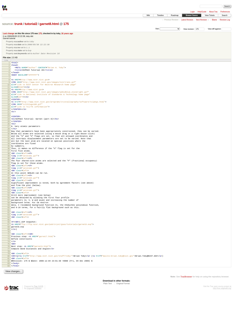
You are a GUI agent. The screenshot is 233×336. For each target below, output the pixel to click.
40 (9, 180)
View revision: (188, 29)
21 (9, 123)
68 (9, 262)
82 (9, 302)
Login (192, 12)
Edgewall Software (34, 331)
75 (9, 282)
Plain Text (107, 326)
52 (9, 215)
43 (9, 189)
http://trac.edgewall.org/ (222, 331)
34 (9, 162)
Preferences (225, 12)
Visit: (157, 29)
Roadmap (174, 15)
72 (9, 273)
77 (9, 288)
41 (9, 183)
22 (9, 126)
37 (9, 171)
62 (9, 245)
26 (9, 138)
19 (9, 118)
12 (9, 97)
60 (9, 239)
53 (9, 218)
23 (9, 129)
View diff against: (219, 29)
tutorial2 (31, 24)
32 (9, 156)
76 (9, 285)
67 (9, 259)
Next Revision (201, 20)
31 (9, 153)
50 (9, 209)
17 (9, 112)
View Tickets (210, 15)
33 (9, 159)
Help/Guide (201, 12)
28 (9, 144)
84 (9, 308)
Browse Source (192, 15)
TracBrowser (186, 319)
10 (9, 91)
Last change (8, 33)
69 (9, 265)
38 (9, 174)
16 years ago (67, 33)
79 (9, 293)
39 (9, 177)
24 (9, 132)
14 (9, 103)
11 (9, 94)
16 (9, 109)
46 (9, 197)
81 (9, 299)
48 (9, 203)
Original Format (123, 326)
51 (9, 212)
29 (9, 147)
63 (9, 248)
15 (9, 106)
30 (9, 150)
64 (9, 251)
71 (9, 270)
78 (9, 291)
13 (9, 100)
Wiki (148, 15)
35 (9, 165)
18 (9, 115)
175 (66, 24)
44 (9, 191)
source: (8, 24)
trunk (18, 24)
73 (9, 276)
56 (9, 227)
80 (9, 296)
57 (9, 230)
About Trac (213, 12)
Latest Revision (187, 20)
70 (9, 268)
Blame (214, 20)
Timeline (160, 15)
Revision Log (225, 20)
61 (9, 242)
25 (9, 135)
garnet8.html (49, 24)
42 (9, 186)
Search (224, 15)
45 (9, 194)
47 (9, 200)
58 (9, 233)
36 (9, 168)
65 (9, 254)
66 (9, 256)
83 (9, 305)
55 (9, 224)
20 (9, 120)
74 (9, 279)
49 (9, 206)
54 (9, 221)
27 (9, 141)
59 (9, 236)
